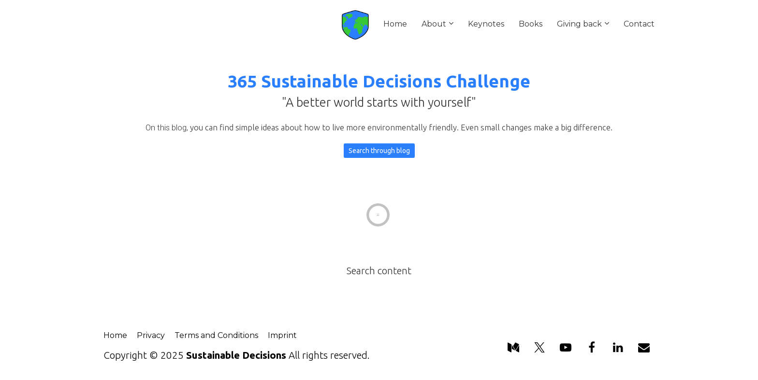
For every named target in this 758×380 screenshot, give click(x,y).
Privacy (151, 335)
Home (395, 23)
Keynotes (486, 23)
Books (530, 23)
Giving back (579, 23)
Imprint (282, 335)
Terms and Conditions (216, 335)
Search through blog (379, 151)
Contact (639, 23)
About (434, 23)
